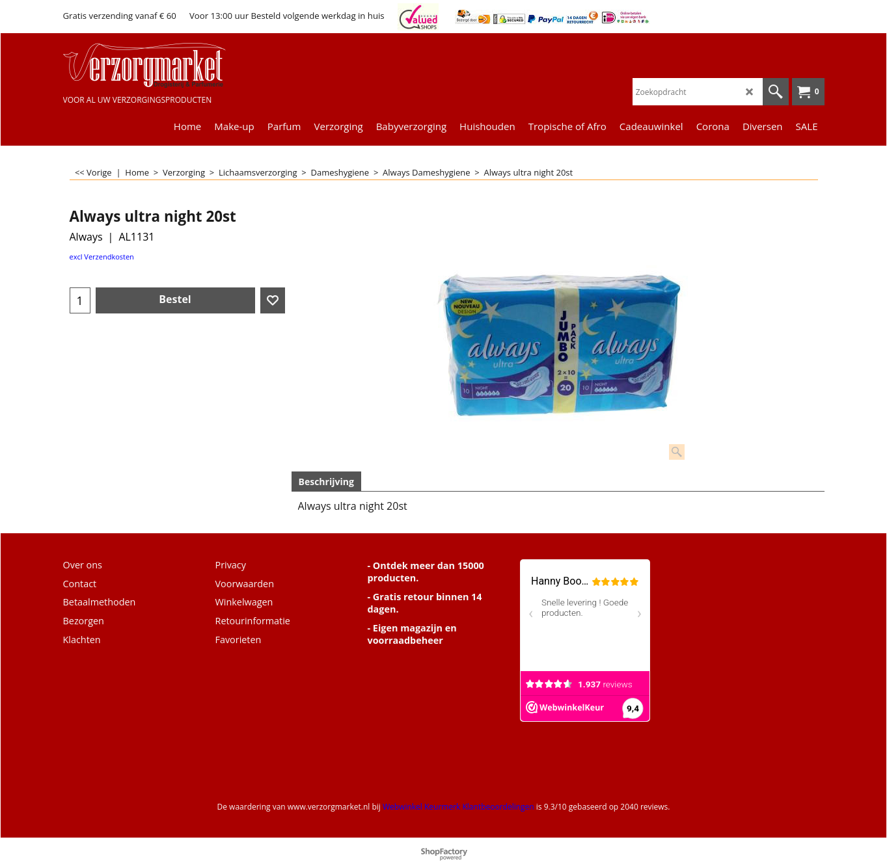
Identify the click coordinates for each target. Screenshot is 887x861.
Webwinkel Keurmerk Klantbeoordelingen (458, 806)
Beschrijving (326, 481)
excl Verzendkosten (102, 256)
